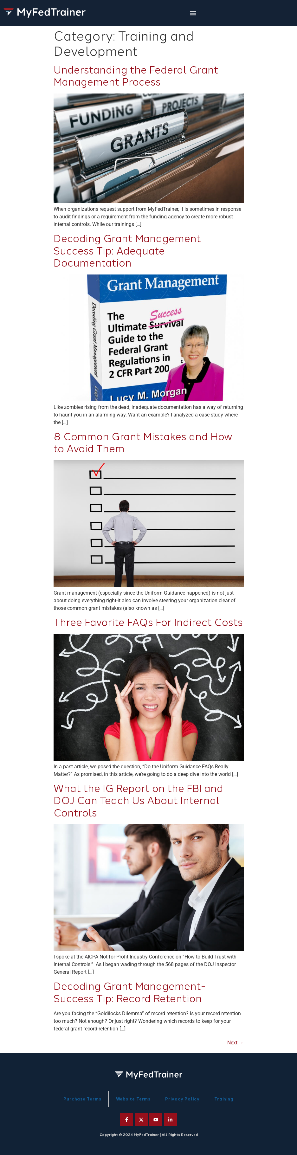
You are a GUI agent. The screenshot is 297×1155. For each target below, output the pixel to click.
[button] (193, 13)
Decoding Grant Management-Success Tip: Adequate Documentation (129, 251)
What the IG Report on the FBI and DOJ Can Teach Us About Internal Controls (138, 801)
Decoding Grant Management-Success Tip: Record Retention (129, 992)
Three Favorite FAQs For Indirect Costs (148, 622)
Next (235, 1043)
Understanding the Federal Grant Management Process (136, 76)
